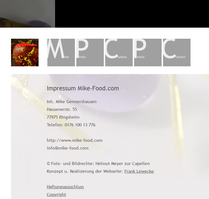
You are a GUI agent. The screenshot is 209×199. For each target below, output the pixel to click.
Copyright (56, 194)
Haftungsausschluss (65, 187)
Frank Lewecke (139, 171)
